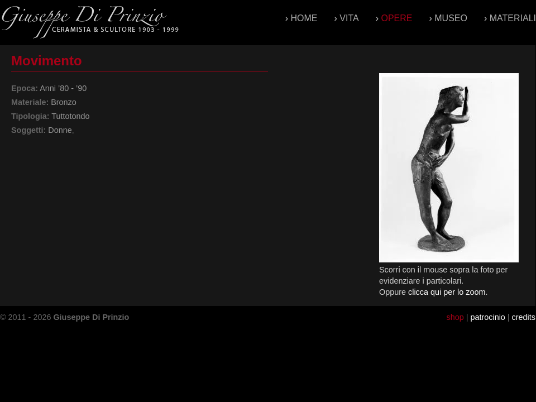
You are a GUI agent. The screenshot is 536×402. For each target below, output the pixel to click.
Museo (450, 18)
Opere (396, 18)
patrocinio (487, 317)
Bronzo (63, 102)
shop (454, 317)
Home (304, 18)
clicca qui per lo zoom (446, 292)
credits (523, 317)
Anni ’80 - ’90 (63, 88)
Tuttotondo (70, 116)
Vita (348, 18)
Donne (59, 130)
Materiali (513, 18)
